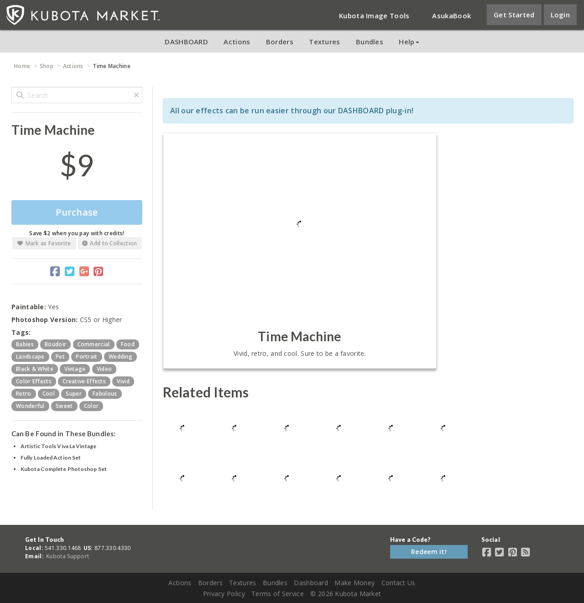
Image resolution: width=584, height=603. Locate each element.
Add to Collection (109, 243)
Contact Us (398, 582)
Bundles (369, 41)
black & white (34, 369)
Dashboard (311, 582)
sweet (64, 406)
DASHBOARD (186, 41)
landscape (30, 356)
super (74, 393)
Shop (46, 66)
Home (22, 66)
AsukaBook (451, 15)
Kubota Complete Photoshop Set (64, 468)
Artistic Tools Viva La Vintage (58, 446)
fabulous (105, 393)
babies (25, 344)
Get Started (514, 14)
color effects (34, 381)
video (104, 369)
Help (409, 41)
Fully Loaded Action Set (51, 457)
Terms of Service (277, 593)
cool (48, 393)
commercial (94, 344)
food (128, 344)
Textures (324, 41)
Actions (237, 41)
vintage (74, 369)
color (91, 406)
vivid (123, 381)
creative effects (84, 381)
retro (23, 393)
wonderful (30, 406)
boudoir (55, 344)
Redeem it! (429, 551)
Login (560, 14)
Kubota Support (67, 556)
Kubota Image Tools (374, 15)
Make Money (354, 582)
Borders (279, 41)
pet (60, 356)
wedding (120, 356)
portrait (86, 356)
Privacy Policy (224, 593)
